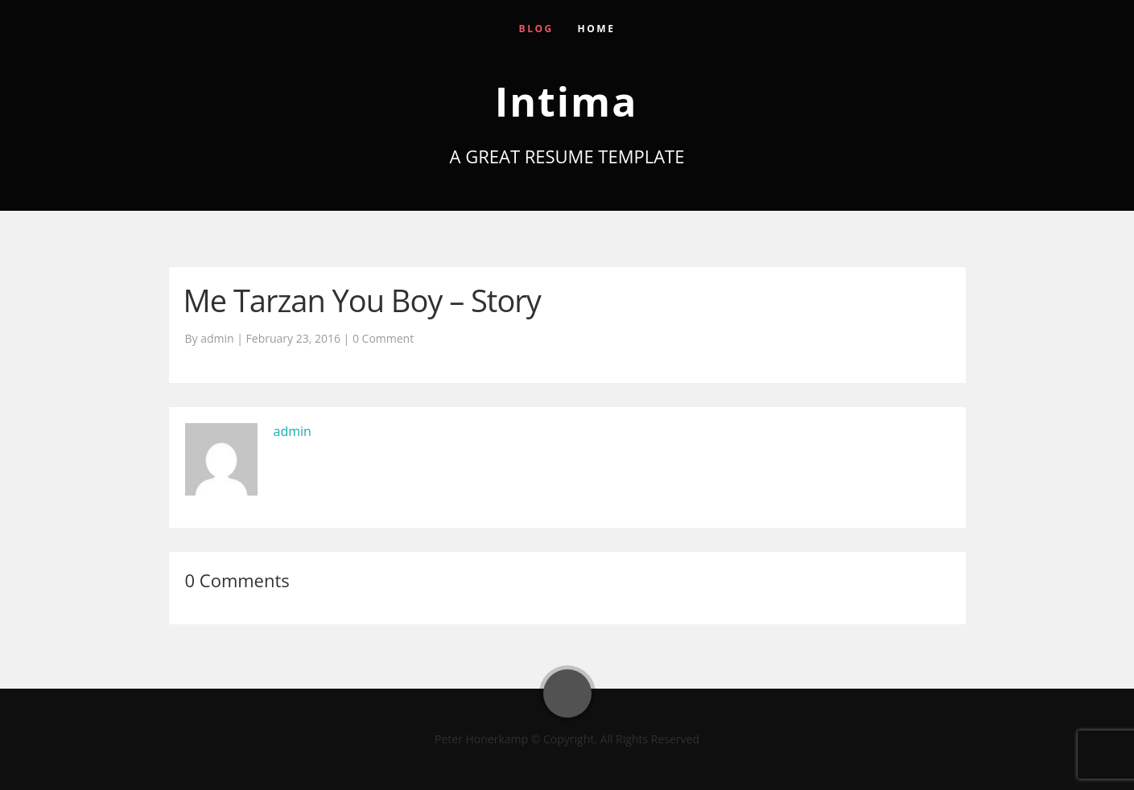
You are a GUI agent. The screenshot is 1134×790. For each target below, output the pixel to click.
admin (292, 431)
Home (597, 28)
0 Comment (383, 338)
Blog (536, 28)
